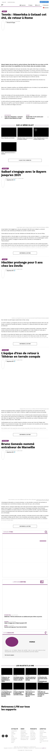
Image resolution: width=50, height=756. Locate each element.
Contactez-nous (11, 2)
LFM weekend (33, 738)
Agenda (41, 733)
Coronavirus (14, 730)
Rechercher (46, 5)
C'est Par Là (32, 735)
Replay (30, 5)
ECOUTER (46, 8)
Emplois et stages (24, 738)
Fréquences (23, 735)
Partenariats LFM (24, 739)
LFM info (32, 730)
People (41, 735)
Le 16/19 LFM (32, 736)
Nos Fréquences (43, 736)
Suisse (12, 736)
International (14, 738)
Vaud (12, 735)
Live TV (37, 5)
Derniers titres (24, 733)
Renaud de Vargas (11, 22)
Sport (12, 742)
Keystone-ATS (10, 179)
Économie (13, 739)
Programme (23, 5)
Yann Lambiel (33, 733)
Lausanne (13, 733)
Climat (12, 732)
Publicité (4, 2)
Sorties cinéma (43, 732)
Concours (42, 730)
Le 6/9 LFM (32, 732)
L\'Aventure (32, 739)
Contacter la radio (25, 736)
